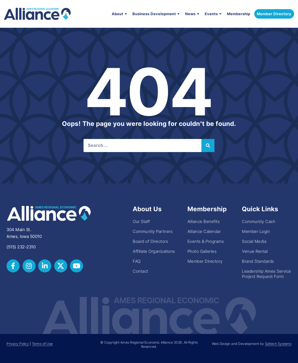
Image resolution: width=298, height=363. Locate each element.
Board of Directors (150, 241)
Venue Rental (255, 251)
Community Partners (153, 231)
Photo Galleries (202, 251)
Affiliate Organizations (154, 251)
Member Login (256, 231)
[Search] (207, 145)
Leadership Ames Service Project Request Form (266, 274)
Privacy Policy (18, 344)
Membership (238, 14)
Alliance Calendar (204, 231)
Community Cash (258, 221)
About (119, 14)
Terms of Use (42, 344)
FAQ (137, 261)
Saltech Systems (278, 344)
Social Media (254, 241)
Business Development (156, 14)
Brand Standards (258, 261)
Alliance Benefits (203, 221)
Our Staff (141, 221)
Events (213, 14)
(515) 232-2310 (21, 246)
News (192, 14)
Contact (140, 271)
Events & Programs (205, 241)
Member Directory (205, 261)
